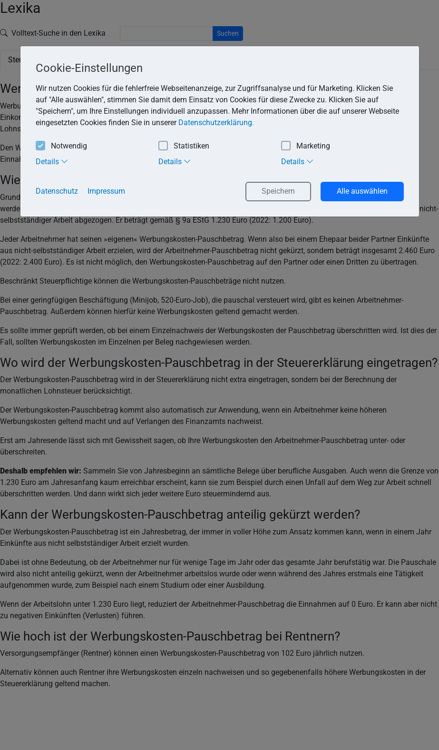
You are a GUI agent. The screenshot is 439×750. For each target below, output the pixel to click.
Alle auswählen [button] (362, 191)
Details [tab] (52, 161)
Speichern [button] (278, 191)
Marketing (305, 146)
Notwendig (61, 146)
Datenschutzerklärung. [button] (216, 122)
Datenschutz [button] (57, 191)
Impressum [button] (106, 191)
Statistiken (183, 146)
